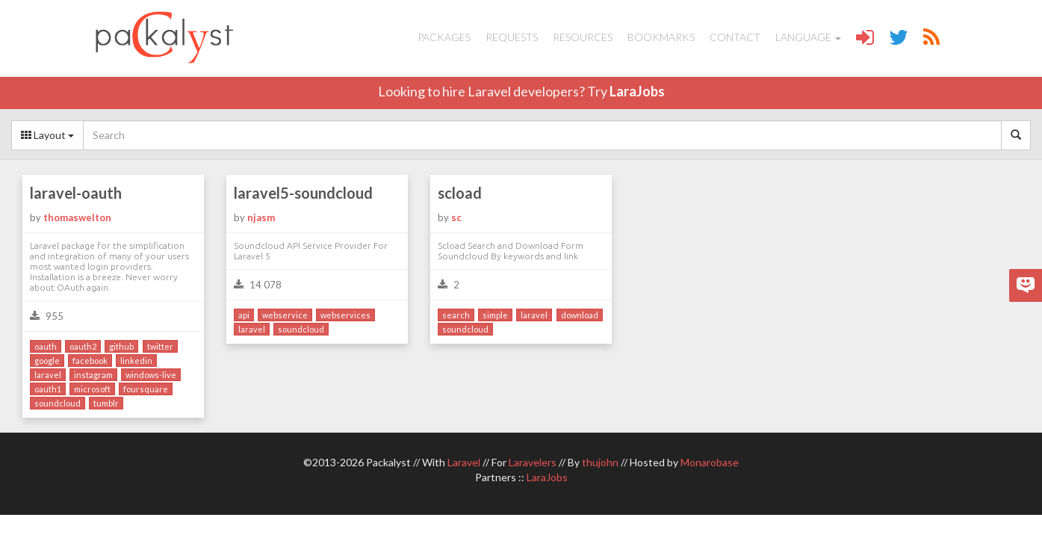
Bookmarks (661, 37)
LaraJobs (637, 91)
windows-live (150, 375)
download (579, 315)
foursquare (145, 389)
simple (495, 315)
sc (456, 217)
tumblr (106, 403)
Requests (512, 37)
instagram (93, 375)
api (243, 315)
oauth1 (47, 389)
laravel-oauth (76, 193)
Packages (444, 37)
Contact (735, 37)
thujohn (600, 462)
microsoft (92, 389)
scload (460, 193)
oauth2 (82, 346)
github (121, 346)
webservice (285, 315)
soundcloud (57, 403)
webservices (345, 315)
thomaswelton (77, 217)
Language (808, 37)
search (456, 315)
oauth (45, 346)
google (47, 360)
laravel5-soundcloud (303, 193)
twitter (160, 346)
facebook (90, 360)
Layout (47, 135)
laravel (47, 375)
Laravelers (532, 462)
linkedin (136, 360)
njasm (261, 217)
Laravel (463, 462)
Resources (583, 37)
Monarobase (709, 462)
